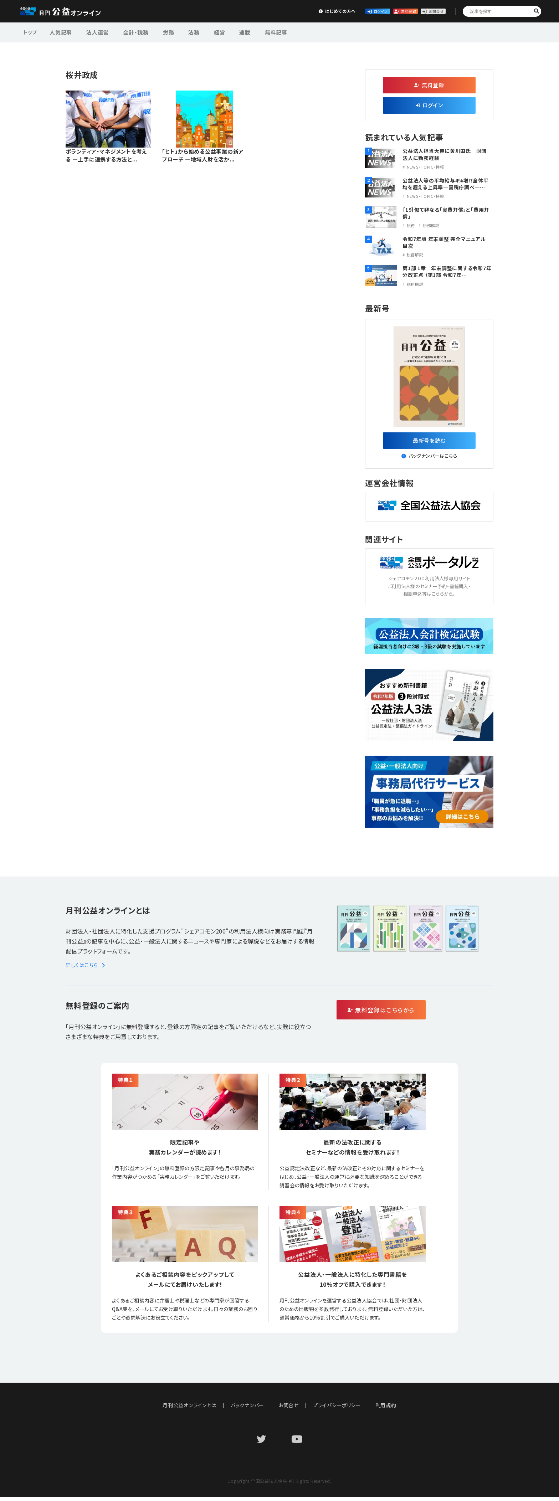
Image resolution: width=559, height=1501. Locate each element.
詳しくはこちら (86, 968)
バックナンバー (247, 1409)
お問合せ (424, 11)
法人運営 (93, 31)
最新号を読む (429, 442)
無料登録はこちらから (411, 1013)
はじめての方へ (265, 11)
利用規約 (386, 1409)
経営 (201, 31)
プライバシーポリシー (337, 1409)
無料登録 (372, 11)
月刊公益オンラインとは (189, 1409)
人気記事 (60, 31)
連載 (223, 31)
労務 (157, 31)
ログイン (318, 11)
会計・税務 (128, 31)
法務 (179, 31)
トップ (30, 31)
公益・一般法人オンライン (71, 11)
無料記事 (250, 31)
